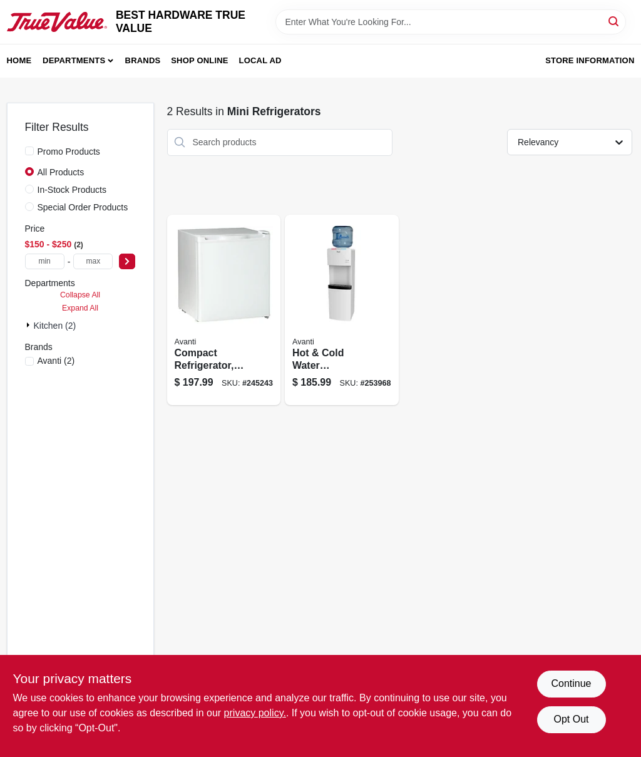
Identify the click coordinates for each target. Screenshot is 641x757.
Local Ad (260, 60)
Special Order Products (83, 207)
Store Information (589, 60)
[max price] (93, 261)
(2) (56, 361)
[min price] (44, 261)
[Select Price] (127, 261)
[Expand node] (29, 324)
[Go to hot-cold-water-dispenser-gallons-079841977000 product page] (342, 310)
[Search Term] (450, 21)
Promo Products (69, 151)
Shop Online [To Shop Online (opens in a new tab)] (199, 60)
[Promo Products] (29, 151)
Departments (74, 60)
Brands (143, 60)
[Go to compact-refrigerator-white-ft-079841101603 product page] (224, 310)
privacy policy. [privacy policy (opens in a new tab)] (255, 713)
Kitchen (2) (55, 326)
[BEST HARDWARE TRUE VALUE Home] (57, 22)
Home (19, 60)
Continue (571, 683)
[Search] (614, 21)
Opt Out (570, 719)
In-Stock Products (72, 190)
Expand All (80, 308)
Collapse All (80, 295)
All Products (61, 172)
